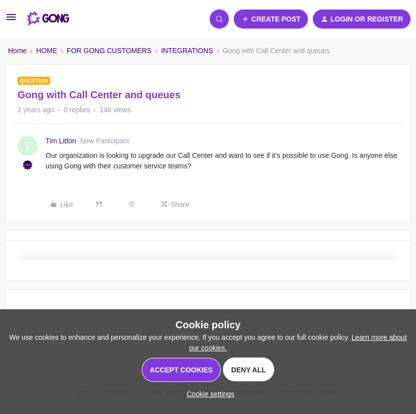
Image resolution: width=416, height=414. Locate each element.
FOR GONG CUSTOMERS (109, 51)
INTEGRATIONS (187, 51)
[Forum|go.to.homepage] (48, 19)
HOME (46, 51)
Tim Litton (61, 141)
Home (17, 51)
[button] (11, 21)
